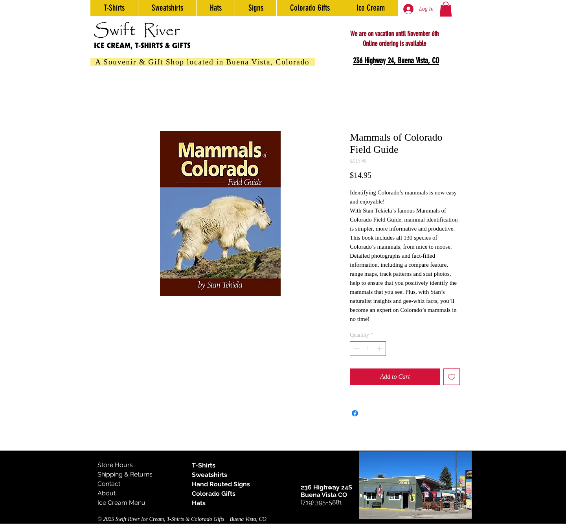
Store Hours (115, 465)
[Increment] (380, 349)
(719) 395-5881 (321, 502)
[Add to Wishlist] (451, 376)
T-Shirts (203, 465)
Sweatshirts (209, 474)
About (106, 493)
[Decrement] (356, 349)
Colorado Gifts (213, 493)
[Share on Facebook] (355, 413)
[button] (445, 9)
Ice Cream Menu (121, 502)
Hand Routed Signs (221, 484)
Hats (199, 503)
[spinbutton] (368, 349)
